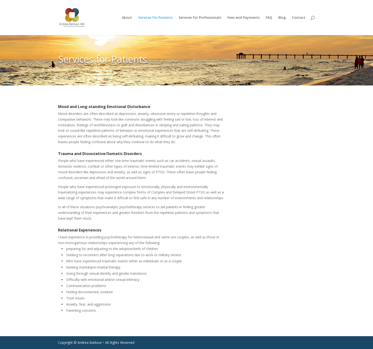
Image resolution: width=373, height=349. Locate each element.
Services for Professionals (200, 18)
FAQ (269, 18)
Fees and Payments (243, 18)
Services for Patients (155, 18)
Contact (298, 18)
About (127, 18)
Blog (282, 18)
